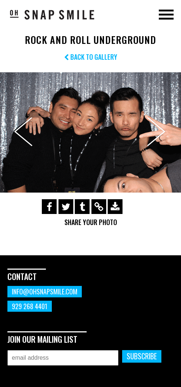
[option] (90, 132)
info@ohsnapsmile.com (44, 291)
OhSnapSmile (51, 14)
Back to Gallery (90, 57)
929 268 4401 (29, 306)
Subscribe (142, 356)
